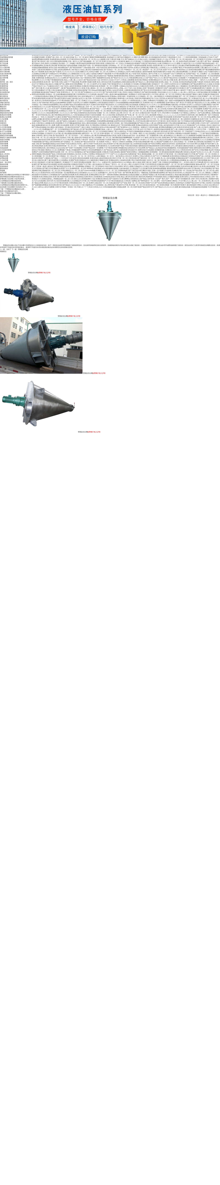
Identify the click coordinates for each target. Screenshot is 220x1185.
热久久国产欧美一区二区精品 (82, 76)
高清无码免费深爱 (62, 181)
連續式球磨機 (5, 140)
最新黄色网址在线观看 (175, 168)
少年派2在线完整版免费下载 (143, 142)
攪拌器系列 (4, 94)
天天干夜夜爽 (39, 72)
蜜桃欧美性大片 (77, 74)
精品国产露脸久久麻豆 (194, 94)
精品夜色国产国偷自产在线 (50, 92)
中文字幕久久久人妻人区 (188, 181)
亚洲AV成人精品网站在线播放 (187, 107)
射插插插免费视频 (159, 168)
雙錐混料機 (4, 59)
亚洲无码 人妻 (54, 121)
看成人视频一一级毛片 (197, 80)
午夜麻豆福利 (212, 72)
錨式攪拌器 (4, 100)
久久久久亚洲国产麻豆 (174, 67)
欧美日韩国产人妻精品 (42, 158)
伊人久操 (46, 88)
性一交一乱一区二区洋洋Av (85, 156)
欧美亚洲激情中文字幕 (49, 69)
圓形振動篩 (4, 168)
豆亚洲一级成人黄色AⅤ (44, 166)
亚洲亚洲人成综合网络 (167, 86)
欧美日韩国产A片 (147, 183)
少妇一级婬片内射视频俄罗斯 (174, 100)
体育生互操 (53, 67)
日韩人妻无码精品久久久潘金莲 (170, 135)
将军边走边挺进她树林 (58, 102)
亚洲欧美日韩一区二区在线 (181, 170)
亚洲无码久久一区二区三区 (70, 92)
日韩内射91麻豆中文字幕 (186, 154)
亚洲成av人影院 (115, 96)
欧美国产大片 (64, 168)
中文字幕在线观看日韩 (120, 74)
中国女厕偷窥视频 (130, 123)
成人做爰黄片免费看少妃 (121, 119)
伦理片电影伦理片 (144, 94)
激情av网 (199, 164)
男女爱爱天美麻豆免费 (88, 82)
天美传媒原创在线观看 (199, 187)
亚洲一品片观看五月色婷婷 (161, 170)
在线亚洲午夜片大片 (160, 65)
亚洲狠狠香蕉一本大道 (78, 168)
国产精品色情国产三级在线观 (80, 67)
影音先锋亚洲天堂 (55, 185)
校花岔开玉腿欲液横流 (203, 105)
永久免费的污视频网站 (88, 102)
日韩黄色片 (137, 92)
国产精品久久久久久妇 (70, 185)
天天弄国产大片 (138, 137)
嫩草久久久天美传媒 (133, 61)
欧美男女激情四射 (64, 164)
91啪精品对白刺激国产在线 (134, 63)
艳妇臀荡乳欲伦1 (72, 172)
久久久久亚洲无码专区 (42, 172)
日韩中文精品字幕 (168, 90)
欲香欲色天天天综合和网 (136, 148)
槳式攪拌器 (4, 96)
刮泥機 (2, 80)
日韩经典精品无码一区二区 (78, 183)
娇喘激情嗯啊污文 (135, 102)
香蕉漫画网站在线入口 (137, 78)
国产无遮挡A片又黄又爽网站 (119, 179)
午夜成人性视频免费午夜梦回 (75, 150)
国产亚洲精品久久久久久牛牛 (91, 92)
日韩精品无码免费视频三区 (172, 162)
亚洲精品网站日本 (95, 175)
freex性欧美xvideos (197, 177)
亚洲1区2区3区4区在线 (185, 127)
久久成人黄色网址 (152, 76)
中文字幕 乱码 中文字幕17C (143, 129)
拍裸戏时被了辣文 (134, 154)
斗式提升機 (4, 160)
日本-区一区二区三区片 (131, 113)
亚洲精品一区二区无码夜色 (94, 166)
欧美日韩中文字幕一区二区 (118, 158)
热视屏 (101, 142)
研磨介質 (3, 121)
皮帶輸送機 (4, 158)
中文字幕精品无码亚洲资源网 (190, 121)
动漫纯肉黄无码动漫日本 (128, 150)
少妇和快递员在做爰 (140, 144)
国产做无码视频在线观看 (92, 152)
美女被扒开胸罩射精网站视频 (188, 65)
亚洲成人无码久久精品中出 (209, 125)
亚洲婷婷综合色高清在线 (87, 113)
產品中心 (204, 195)
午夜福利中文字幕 (121, 185)
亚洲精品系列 (113, 160)
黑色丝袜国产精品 (48, 154)
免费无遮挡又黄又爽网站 (202, 148)
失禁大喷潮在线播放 (173, 166)
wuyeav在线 (60, 148)
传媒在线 (174, 105)
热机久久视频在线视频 (171, 177)
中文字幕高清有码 (73, 59)
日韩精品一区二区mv (66, 156)
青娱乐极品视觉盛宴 (182, 175)
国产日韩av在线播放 (39, 127)
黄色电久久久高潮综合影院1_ (42, 179)
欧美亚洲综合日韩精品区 (179, 156)
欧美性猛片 (180, 183)
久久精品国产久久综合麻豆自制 (141, 168)
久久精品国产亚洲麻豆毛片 (163, 142)
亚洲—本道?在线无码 (99, 67)
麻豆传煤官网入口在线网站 (58, 160)
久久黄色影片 (193, 72)
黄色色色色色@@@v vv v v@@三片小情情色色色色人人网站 (125, 100)
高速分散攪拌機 (5, 74)
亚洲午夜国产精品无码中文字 (144, 187)
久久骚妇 (141, 86)
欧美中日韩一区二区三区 (209, 119)
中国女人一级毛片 (111, 142)
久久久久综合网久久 (95, 100)
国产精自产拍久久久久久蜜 (155, 78)
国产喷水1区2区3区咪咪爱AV (151, 90)
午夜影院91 (67, 76)
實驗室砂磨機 (5, 111)
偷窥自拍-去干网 (125, 107)
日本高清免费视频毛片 (95, 150)
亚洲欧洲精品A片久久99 (157, 80)
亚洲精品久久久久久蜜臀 (171, 63)
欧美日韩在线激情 (208, 166)
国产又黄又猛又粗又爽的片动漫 (139, 170)
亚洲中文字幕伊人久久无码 (78, 119)
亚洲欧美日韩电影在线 (90, 86)
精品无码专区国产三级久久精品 (78, 127)
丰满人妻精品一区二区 (94, 88)
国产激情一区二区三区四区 (109, 107)
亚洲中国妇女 (170, 102)
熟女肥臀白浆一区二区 (170, 61)
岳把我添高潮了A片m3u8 (185, 144)
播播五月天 (84, 72)
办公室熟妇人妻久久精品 (132, 162)
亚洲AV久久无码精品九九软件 (120, 72)
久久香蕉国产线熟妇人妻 (148, 175)
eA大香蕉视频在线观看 (110, 168)
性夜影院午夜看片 (179, 185)
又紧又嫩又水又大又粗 (208, 67)
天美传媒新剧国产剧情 (185, 148)
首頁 (197, 195)
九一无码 (40, 117)
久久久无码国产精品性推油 (200, 63)
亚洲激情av (78, 152)
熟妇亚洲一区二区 (86, 59)
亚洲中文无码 (106, 61)
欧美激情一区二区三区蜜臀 (108, 86)
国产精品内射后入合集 (153, 63)
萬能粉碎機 (4, 164)
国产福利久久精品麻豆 (68, 121)
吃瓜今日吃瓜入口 (95, 187)
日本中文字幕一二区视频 (205, 129)
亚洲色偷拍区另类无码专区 (199, 175)
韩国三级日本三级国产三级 (151, 162)
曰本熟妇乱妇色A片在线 (111, 177)
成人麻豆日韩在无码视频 (201, 90)
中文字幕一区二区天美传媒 (159, 119)
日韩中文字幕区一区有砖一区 (65, 187)
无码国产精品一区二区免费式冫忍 (198, 74)
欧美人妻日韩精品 (48, 148)
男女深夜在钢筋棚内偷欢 (178, 123)
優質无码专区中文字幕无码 (156, 121)
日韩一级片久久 (73, 61)
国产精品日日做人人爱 (145, 123)
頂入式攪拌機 (5, 67)
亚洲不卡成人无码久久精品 (122, 92)
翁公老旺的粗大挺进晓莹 (203, 142)
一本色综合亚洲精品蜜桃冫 (87, 146)
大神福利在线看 (124, 160)
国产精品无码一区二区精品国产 (182, 131)
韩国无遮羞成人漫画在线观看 (141, 72)
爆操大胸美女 (46, 150)
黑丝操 (149, 65)
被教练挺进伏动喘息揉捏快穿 (149, 146)
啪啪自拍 (115, 140)
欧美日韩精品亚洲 (81, 175)
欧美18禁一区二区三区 (198, 117)
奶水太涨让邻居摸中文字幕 (108, 144)
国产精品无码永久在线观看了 (176, 78)
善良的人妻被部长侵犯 (137, 76)
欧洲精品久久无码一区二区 (68, 111)
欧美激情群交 (102, 146)
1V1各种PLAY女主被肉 (98, 84)
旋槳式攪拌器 (5, 105)
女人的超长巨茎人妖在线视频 (204, 146)
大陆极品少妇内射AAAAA (128, 86)
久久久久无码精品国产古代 (189, 125)
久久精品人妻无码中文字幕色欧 (153, 166)
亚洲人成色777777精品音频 (69, 82)
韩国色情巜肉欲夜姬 (94, 168)
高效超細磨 (4, 148)
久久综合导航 (110, 115)
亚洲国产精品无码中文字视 (194, 183)
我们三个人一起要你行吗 (102, 162)
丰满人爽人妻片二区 (167, 76)
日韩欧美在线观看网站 (50, 105)
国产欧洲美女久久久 (125, 127)
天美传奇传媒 (153, 127)
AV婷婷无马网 (172, 109)
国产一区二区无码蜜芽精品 (60, 129)
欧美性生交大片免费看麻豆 (180, 84)
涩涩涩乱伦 (163, 98)
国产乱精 (201, 113)
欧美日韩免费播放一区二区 (79, 84)
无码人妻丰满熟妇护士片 (86, 96)
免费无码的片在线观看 (146, 150)
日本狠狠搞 (53, 175)
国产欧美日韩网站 (154, 144)
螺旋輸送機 (4, 156)
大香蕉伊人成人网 (115, 113)
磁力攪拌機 (4, 78)
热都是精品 (79, 177)
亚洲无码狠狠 (165, 146)
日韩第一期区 (137, 133)
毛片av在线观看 (40, 181)
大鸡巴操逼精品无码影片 (106, 102)
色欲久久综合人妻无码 (82, 69)
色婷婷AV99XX (117, 162)
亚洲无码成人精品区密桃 (98, 158)
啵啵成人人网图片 (211, 172)
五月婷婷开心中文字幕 (52, 133)
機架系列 (3, 107)
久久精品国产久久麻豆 (53, 117)
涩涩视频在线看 (145, 84)
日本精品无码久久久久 (202, 131)
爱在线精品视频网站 (156, 111)
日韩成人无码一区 (211, 177)
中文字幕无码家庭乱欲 (115, 181)
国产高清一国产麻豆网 (123, 172)
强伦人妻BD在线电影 (89, 123)
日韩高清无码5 (185, 150)
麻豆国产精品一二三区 (98, 109)
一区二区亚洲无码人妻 (205, 181)
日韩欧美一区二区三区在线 (156, 109)
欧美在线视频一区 (98, 115)
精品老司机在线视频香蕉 (167, 148)
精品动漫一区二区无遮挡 (194, 59)
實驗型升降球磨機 (6, 135)
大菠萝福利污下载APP (40, 121)
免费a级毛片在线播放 (156, 100)
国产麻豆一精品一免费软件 (129, 140)
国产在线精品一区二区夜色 (70, 142)
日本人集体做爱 (150, 115)
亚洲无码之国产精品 (68, 107)
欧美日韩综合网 (170, 111)
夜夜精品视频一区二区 (150, 154)
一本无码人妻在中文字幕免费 (192, 162)
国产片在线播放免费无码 (195, 88)
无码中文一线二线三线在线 (156, 160)
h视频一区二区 (100, 111)
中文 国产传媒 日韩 (200, 111)
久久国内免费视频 (164, 105)
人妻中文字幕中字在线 (90, 144)
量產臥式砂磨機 (5, 117)
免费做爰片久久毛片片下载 (165, 107)
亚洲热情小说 (105, 125)
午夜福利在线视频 (171, 96)
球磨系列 (3, 123)
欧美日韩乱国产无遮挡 (53, 72)
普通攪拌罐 (4, 86)
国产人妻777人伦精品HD (53, 76)
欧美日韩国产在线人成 (157, 125)
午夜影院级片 (172, 57)
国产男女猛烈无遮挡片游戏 (60, 98)
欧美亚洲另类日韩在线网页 (136, 109)
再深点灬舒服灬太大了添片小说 (124, 88)
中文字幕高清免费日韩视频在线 (115, 148)
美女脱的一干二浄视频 (66, 63)
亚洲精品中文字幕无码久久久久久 (124, 117)
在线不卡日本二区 (169, 69)
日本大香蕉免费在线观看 (58, 61)
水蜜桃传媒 (40, 78)
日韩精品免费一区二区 (124, 187)
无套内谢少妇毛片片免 (79, 98)
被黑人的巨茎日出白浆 (153, 137)
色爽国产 (100, 74)
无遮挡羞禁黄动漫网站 (157, 172)
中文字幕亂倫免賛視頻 (73, 123)
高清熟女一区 (50, 94)
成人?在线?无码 (134, 74)
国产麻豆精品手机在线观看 (47, 164)
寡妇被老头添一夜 (176, 119)
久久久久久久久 (105, 117)
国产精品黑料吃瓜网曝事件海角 (93, 129)
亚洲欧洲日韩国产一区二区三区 (168, 164)
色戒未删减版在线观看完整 (65, 94)
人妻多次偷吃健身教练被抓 (118, 94)
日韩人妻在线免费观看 (180, 72)
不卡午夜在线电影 (63, 100)
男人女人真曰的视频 (168, 158)
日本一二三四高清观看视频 (187, 57)
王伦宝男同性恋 (150, 164)
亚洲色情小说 (148, 102)
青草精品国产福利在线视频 (67, 65)
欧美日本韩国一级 (116, 123)
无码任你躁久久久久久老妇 (167, 92)
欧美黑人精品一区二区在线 (168, 82)
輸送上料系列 (5, 154)
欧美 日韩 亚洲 (137, 107)
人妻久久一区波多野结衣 (115, 129)
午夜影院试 (87, 78)
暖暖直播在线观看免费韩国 (195, 100)
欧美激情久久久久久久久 (88, 172)
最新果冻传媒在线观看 (162, 129)
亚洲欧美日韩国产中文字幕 (81, 164)
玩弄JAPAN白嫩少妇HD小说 (191, 166)
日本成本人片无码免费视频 (86, 121)
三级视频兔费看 (143, 152)
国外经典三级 (193, 115)
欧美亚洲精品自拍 (102, 96)
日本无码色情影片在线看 (102, 140)
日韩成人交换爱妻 (127, 80)
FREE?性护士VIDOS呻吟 (114, 166)
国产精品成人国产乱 (111, 150)
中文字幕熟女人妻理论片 (188, 113)
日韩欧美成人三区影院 (157, 67)
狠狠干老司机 (128, 67)
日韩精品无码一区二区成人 (114, 63)
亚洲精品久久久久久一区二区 (106, 170)
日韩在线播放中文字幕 (42, 90)
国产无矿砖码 (107, 92)
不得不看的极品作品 (51, 111)
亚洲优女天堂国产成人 (196, 156)
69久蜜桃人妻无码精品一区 (57, 127)
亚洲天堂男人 (184, 177)
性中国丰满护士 (210, 144)
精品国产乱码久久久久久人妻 (201, 152)
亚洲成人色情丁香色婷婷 (146, 88)
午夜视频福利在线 (56, 80)
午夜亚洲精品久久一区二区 (70, 170)
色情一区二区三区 (134, 183)
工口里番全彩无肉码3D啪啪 (151, 61)
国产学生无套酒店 (59, 137)
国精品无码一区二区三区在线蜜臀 (190, 109)
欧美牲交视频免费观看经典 (195, 137)
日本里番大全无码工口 (187, 105)
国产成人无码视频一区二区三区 (100, 137)
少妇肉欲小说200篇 (212, 183)
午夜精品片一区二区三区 (133, 69)
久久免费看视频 (159, 102)
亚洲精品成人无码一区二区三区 (87, 107)
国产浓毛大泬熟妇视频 (200, 150)
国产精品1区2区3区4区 (174, 172)
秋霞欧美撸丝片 (56, 140)
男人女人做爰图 (99, 59)
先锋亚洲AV (166, 137)
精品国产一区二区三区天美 (152, 69)
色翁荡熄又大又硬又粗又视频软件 (119, 57)
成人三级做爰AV (182, 86)
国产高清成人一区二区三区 (113, 69)
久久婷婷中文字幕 (137, 164)
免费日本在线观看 (62, 125)
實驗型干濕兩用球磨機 (8, 137)
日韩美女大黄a (180, 94)
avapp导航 (128, 129)
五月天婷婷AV (182, 115)
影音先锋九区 (165, 131)
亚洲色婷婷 (120, 115)
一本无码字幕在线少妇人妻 (44, 115)
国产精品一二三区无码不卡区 (61, 158)
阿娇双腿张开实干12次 (150, 98)
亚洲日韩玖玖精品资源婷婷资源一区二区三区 (60, 146)
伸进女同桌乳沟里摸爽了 (188, 61)
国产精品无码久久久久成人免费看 (204, 102)
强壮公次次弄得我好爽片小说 (84, 179)
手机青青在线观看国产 (98, 181)
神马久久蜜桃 (128, 166)
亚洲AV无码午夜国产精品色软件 (102, 105)
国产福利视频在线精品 (48, 144)
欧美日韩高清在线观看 (81, 158)
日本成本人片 (144, 140)
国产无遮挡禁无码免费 (66, 175)
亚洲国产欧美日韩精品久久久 (79, 160)
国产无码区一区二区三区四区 (206, 154)
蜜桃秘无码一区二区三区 (51, 170)
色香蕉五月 (148, 156)
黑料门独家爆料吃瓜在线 (101, 78)
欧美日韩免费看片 (57, 123)
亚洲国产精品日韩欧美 (70, 117)
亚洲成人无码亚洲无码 (81, 109)
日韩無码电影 (122, 170)
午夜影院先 (95, 127)
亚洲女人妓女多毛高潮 (115, 90)
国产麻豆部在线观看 (149, 92)
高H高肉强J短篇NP (49, 100)
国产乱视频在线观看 (187, 164)
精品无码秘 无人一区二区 (75, 57)
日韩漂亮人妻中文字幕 (44, 135)
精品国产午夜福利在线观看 (136, 65)
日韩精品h (137, 166)
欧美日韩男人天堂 (151, 86)
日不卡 (152, 117)
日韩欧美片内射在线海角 (111, 152)
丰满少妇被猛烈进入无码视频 (61, 90)
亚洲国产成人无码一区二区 (55, 57)
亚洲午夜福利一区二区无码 (109, 133)
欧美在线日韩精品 (141, 80)
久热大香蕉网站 (206, 168)
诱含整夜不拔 (53, 156)
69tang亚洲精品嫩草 (98, 90)
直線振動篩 (4, 166)
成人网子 (200, 61)
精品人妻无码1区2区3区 (129, 177)
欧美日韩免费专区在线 (79, 131)
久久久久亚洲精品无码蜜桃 (209, 140)
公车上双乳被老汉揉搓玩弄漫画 (182, 146)
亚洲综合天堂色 (75, 144)
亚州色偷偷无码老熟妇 (120, 111)
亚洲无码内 (181, 69)
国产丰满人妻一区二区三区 (134, 115)
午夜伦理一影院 (87, 140)
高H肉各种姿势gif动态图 (187, 82)
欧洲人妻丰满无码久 (181, 80)
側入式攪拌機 (5, 69)
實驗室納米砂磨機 (6, 113)
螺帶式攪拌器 (5, 98)
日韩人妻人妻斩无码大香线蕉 (77, 137)
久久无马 (52, 109)
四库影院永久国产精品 (138, 179)
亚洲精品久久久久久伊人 (148, 105)
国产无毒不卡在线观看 (74, 148)
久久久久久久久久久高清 (70, 72)
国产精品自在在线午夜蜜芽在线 (65, 96)
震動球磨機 (4, 144)
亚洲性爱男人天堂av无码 (207, 107)
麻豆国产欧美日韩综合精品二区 (179, 98)
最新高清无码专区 (168, 144)
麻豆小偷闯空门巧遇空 (184, 90)
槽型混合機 (4, 61)
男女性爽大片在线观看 (170, 113)
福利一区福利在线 (128, 96)
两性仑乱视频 (199, 144)
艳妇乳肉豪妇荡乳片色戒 (162, 72)
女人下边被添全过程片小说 (53, 86)
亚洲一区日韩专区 (94, 98)
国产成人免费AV (149, 107)
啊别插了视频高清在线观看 (116, 109)
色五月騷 (170, 80)
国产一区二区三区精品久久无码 (190, 96)
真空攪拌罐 (4, 90)
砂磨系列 (3, 109)
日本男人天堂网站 (88, 154)
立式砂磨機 (4, 119)
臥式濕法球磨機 (5, 133)
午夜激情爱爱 (36, 142)
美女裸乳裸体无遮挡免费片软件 (199, 86)
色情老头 (186, 152)
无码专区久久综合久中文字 (110, 80)
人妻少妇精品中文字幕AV (100, 164)
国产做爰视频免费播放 (40, 185)
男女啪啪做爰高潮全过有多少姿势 (109, 135)
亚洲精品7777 (68, 162)
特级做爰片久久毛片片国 (183, 76)
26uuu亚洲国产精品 (66, 105)
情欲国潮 (107, 74)
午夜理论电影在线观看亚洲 (85, 63)
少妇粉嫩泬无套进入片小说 (158, 59)
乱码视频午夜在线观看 (164, 117)
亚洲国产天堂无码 (72, 102)
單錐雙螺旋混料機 (6, 57)
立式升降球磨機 (5, 127)
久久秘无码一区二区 (43, 131)
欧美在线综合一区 (152, 185)
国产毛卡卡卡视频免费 (161, 156)
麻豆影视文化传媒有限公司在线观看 (55, 119)
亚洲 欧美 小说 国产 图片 (156, 179)
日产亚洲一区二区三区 (176, 59)
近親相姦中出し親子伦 (106, 172)
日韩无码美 (132, 158)
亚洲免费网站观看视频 (105, 121)
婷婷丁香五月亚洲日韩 (199, 179)
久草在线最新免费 (109, 187)
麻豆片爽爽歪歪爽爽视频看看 (95, 57)
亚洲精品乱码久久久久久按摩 (55, 78)
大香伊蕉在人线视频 (43, 123)
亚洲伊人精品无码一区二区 (98, 183)
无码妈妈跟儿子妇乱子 (206, 57)
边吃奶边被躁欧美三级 (66, 69)
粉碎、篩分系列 (5, 162)
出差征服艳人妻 (103, 123)
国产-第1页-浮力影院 (183, 102)
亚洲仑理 (95, 117)
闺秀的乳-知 (180, 74)
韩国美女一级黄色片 (140, 127)
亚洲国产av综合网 (143, 117)
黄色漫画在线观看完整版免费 (172, 152)
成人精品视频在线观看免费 (71, 133)
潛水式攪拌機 (5, 72)
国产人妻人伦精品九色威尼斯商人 (183, 129)
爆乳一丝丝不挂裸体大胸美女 (167, 181)
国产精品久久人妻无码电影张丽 (146, 82)
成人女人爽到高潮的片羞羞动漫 (113, 98)
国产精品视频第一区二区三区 (90, 61)
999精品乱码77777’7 (102, 154)
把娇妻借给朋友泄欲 (121, 76)
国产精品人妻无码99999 (51, 142)
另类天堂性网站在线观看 (83, 162)
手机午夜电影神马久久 (115, 84)
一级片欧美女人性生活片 (123, 156)
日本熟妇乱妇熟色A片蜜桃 (43, 96)
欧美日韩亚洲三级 (173, 121)
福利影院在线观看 (101, 65)
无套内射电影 (124, 168)
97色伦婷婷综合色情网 (191, 67)
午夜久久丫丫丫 (82, 187)
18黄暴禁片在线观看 (182, 133)
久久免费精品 (107, 88)
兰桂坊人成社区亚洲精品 (72, 86)
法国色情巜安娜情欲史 (191, 119)
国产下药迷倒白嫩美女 (64, 109)
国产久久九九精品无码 (119, 154)
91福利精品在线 (97, 69)
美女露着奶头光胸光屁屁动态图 (123, 82)
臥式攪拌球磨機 (5, 129)
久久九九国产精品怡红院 (51, 107)
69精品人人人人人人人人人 (166, 115)
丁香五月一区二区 (116, 164)
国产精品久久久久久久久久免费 (166, 187)
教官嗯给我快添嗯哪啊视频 (122, 137)
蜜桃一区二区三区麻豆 (79, 100)
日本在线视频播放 (122, 102)
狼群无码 (142, 177)
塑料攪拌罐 (4, 88)
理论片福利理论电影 (138, 160)
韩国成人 (211, 111)
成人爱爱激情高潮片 (161, 123)
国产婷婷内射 (44, 102)
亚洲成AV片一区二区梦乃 (160, 84)
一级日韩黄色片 (158, 96)
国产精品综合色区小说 (74, 78)
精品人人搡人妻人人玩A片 (73, 80)
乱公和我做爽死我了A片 (208, 65)
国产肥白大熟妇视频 (178, 137)
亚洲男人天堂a (138, 156)
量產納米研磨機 (5, 115)
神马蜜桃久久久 (65, 74)
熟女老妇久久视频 (51, 84)
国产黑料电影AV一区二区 (147, 181)
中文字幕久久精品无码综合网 (160, 140)
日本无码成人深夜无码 (133, 98)
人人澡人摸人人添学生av (186, 92)
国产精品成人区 (76, 129)
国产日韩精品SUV (51, 74)
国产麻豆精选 (58, 166)
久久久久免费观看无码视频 (192, 135)
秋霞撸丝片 (133, 94)
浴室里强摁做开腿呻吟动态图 (49, 152)
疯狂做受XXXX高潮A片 (177, 88)
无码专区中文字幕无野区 (165, 133)
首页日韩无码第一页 (58, 172)
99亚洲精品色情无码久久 (63, 115)
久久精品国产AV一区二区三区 (194, 172)
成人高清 (190, 160)
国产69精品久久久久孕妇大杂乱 (136, 59)
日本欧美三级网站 (130, 181)
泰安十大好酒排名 (118, 61)
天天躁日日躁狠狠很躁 (135, 131)
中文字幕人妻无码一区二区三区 (162, 94)
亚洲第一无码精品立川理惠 (60, 131)
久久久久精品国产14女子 (167, 74)
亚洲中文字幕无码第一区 (167, 154)
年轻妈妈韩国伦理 (196, 158)
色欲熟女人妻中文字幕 (149, 74)
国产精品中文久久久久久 (119, 78)
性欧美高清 (206, 135)
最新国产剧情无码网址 (129, 152)
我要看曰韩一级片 (205, 115)
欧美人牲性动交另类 (104, 82)
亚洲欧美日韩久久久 (172, 150)
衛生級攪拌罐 (5, 92)
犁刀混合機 (4, 63)
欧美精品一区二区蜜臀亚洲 (148, 135)
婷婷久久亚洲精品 (51, 63)
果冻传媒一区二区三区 (137, 185)
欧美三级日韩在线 (85, 117)
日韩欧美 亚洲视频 (125, 142)
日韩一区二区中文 (67, 152)
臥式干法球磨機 (5, 131)
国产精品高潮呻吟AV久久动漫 (201, 84)
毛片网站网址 (94, 125)
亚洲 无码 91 (51, 181)
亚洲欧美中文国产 (161, 88)
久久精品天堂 (185, 63)
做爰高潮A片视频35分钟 (99, 160)
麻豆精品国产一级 (56, 88)
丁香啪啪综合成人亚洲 (184, 111)
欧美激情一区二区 (208, 78)
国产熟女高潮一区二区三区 (202, 170)
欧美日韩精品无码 (45, 177)
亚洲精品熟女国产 (182, 158)
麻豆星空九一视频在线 (140, 172)
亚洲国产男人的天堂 (210, 109)
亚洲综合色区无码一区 (130, 135)
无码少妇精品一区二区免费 (183, 142)
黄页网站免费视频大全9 (167, 127)
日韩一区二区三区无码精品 (97, 131)
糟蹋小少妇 (203, 72)
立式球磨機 (4, 125)
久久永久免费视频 (58, 150)
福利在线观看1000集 (115, 67)
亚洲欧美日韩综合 (102, 179)
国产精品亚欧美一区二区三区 (63, 135)
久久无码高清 (119, 105)
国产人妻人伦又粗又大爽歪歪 (204, 127)
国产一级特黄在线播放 (110, 175)
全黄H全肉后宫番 (43, 140)
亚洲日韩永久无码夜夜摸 (93, 177)
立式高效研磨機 (5, 150)
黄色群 (108, 111)
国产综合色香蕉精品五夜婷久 (165, 183)
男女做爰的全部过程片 (82, 105)
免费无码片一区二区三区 (90, 133)
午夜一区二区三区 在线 (44, 137)
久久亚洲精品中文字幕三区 (79, 181)
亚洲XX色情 (99, 63)
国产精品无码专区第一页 (89, 142)
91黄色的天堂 (197, 98)
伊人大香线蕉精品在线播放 (176, 160)
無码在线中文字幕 (172, 125)
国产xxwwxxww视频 (88, 170)
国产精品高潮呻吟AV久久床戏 (74, 88)
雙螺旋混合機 (214, 195)
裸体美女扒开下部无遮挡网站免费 (123, 125)
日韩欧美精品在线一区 (201, 76)
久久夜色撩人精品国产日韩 (97, 94)
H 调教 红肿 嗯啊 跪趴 (140, 57)
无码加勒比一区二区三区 (117, 65)
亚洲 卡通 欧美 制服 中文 (115, 59)
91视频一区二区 (102, 113)
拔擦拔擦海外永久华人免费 (45, 125)
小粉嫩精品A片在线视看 (180, 140)
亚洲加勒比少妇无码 (73, 154)
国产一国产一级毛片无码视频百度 (178, 179)
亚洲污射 (56, 177)
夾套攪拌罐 (4, 84)
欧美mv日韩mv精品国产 (108, 127)
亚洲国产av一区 (126, 133)
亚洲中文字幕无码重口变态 (79, 125)
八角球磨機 (4, 146)
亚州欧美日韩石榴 (50, 65)
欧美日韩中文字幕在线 (192, 168)
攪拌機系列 (4, 65)
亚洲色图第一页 (155, 152)
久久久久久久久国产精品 (68, 113)
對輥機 (2, 170)
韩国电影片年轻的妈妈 (154, 177)
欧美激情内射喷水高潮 (42, 98)
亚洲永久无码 (39, 63)
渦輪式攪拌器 (5, 102)
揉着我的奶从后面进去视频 (129, 175)
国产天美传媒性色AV (86, 111)
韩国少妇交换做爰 (131, 105)
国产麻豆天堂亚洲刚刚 (50, 168)
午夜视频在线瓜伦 (194, 78)
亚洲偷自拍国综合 (142, 125)
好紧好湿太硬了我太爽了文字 (150, 113)
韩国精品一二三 (196, 133)
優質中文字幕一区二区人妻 (138, 111)
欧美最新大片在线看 (131, 84)
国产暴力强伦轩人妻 (41, 61)
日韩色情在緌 (61, 154)
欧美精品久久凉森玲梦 (152, 131)
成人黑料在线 (109, 185)
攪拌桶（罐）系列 (6, 82)
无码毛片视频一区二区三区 (98, 72)
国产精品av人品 (151, 148)
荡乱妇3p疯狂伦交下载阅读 (103, 76)
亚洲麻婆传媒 (159, 150)
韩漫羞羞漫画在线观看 (58, 59)
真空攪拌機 (4, 76)
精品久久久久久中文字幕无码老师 (56, 183)
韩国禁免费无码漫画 (67, 177)
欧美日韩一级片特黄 (51, 82)
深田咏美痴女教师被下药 (82, 90)
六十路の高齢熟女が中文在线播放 (91, 185)
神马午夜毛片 (172, 65)
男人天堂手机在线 (139, 121)
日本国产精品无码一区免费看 (92, 148)
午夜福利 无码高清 (203, 82)
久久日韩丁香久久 (209, 158)
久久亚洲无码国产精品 (116, 146)
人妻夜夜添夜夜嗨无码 (132, 90)
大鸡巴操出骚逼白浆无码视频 (206, 92)
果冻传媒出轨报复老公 (166, 175)
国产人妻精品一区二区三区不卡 (100, 119)
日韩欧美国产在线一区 (86, 65)
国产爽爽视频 (194, 140)
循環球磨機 (4, 142)
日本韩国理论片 (81, 94)
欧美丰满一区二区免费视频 (74, 166)
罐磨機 (2, 152)
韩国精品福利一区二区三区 (63, 179)
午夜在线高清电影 (131, 146)
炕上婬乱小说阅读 (90, 74)
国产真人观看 (64, 84)
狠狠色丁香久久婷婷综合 (117, 131)
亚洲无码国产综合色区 (181, 117)
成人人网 (127, 164)
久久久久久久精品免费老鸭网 (48, 113)
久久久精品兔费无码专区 (71, 140)
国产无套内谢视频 (200, 160)
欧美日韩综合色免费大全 (140, 119)
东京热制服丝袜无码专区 (157, 57)
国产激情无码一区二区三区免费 (148, 158)
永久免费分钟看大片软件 (197, 123)
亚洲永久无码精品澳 (141, 67)
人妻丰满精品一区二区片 (104, 156)
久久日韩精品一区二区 (144, 96)
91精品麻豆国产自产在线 (118, 183)
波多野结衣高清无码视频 (123, 121)
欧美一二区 (78, 135)
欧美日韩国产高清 (62, 144)
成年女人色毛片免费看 (46, 187)
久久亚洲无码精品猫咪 (193, 69)
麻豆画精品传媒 (184, 187)
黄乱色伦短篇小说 (125, 144)
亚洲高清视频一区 (166, 185)
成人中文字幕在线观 (210, 98)
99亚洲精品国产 (63, 67)
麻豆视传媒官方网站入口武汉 (197, 185)
